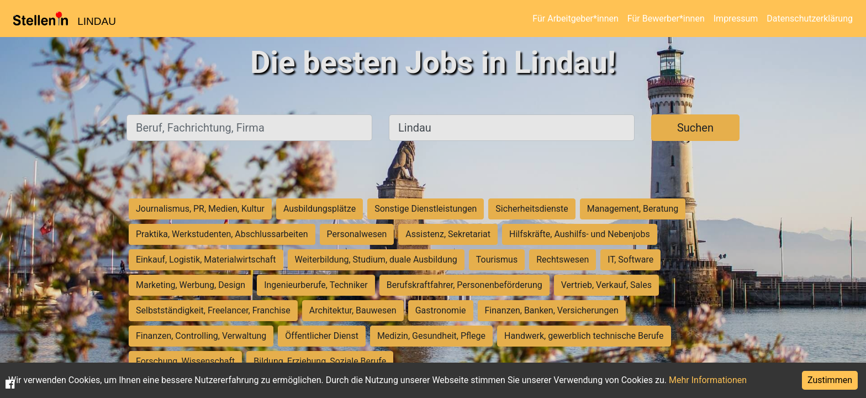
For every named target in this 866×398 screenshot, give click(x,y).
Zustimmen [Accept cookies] (829, 380)
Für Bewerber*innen (666, 18)
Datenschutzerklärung (810, 18)
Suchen (695, 127)
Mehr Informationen (708, 380)
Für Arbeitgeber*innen (575, 18)
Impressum (736, 18)
